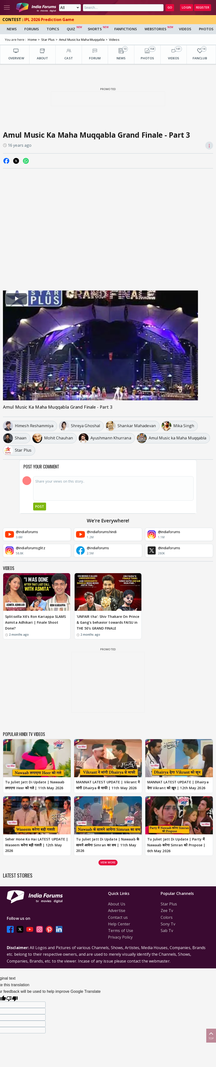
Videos (185, 29)
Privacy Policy (120, 937)
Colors (167, 917)
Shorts (95, 29)
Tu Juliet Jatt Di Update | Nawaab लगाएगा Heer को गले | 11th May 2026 (34, 785)
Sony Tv (168, 924)
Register (202, 7)
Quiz (71, 29)
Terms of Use (120, 930)
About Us (116, 904)
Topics (53, 29)
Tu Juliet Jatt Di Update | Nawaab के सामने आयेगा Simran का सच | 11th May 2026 (107, 845)
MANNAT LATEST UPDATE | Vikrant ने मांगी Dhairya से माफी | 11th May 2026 (108, 785)
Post (39, 506)
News (12, 29)
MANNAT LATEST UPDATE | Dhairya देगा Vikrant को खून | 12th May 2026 (178, 785)
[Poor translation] (12, 998)
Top (211, 1035)
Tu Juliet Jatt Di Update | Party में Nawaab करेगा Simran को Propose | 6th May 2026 (176, 845)
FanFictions (125, 29)
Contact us (118, 917)
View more (108, 862)
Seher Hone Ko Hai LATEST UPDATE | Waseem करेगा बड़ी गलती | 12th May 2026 (36, 845)
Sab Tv (167, 930)
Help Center (119, 924)
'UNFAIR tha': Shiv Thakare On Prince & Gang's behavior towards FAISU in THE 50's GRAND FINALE (108, 622)
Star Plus (169, 904)
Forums (31, 29)
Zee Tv (167, 910)
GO (169, 7)
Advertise (116, 910)
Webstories (155, 29)
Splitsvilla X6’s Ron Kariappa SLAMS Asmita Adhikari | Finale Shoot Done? (35, 622)
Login (186, 7)
